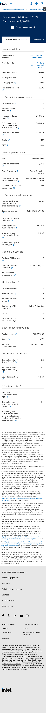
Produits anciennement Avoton (37, 65)
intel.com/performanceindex (12, 656)
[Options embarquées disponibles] (14, 188)
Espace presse (8, 600)
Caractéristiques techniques (16, 39)
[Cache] (9, 140)
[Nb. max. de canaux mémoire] (11, 220)
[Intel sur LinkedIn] (15, 616)
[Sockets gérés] (16, 334)
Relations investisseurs (12, 589)
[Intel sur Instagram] (27, 616)
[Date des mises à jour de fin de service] (18, 181)
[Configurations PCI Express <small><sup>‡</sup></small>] (11, 268)
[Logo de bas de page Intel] (7, 689)
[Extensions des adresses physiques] (3, 237)
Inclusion (6, 583)
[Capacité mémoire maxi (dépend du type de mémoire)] (19, 206)
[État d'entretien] (17, 171)
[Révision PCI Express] (3, 260)
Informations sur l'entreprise (14, 572)
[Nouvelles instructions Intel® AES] (7, 397)
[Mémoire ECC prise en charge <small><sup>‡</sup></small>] (13, 245)
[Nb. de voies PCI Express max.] (15, 275)
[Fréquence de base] (3, 135)
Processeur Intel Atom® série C (37, 56)
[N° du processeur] (19, 77)
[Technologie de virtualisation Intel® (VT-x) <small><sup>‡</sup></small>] (10, 406)
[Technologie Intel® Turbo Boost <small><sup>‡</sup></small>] (15, 362)
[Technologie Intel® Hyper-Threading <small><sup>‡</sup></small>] (3, 372)
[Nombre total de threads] (10, 111)
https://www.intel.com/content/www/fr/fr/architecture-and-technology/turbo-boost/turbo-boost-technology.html (20, 538)
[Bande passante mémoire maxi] (16, 228)
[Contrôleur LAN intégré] (10, 308)
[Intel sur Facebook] (3, 616)
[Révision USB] (15, 293)
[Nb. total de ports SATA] (8, 301)
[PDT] (7, 145)
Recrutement (7, 606)
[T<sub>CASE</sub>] (8, 339)
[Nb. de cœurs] (15, 103)
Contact (5, 595)
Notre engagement (10, 578)
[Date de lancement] (3, 166)
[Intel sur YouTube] (21, 616)
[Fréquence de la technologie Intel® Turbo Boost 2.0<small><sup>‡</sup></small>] (18, 128)
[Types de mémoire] (3, 213)
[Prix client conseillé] (3, 90)
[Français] (36, 3)
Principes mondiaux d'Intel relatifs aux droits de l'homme (21, 663)
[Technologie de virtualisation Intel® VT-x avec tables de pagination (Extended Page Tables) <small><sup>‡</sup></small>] (16, 420)
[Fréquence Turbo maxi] (8, 118)
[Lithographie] (15, 83)
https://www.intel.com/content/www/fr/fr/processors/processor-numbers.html (21, 499)
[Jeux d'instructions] (3, 379)
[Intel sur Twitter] (9, 616)
